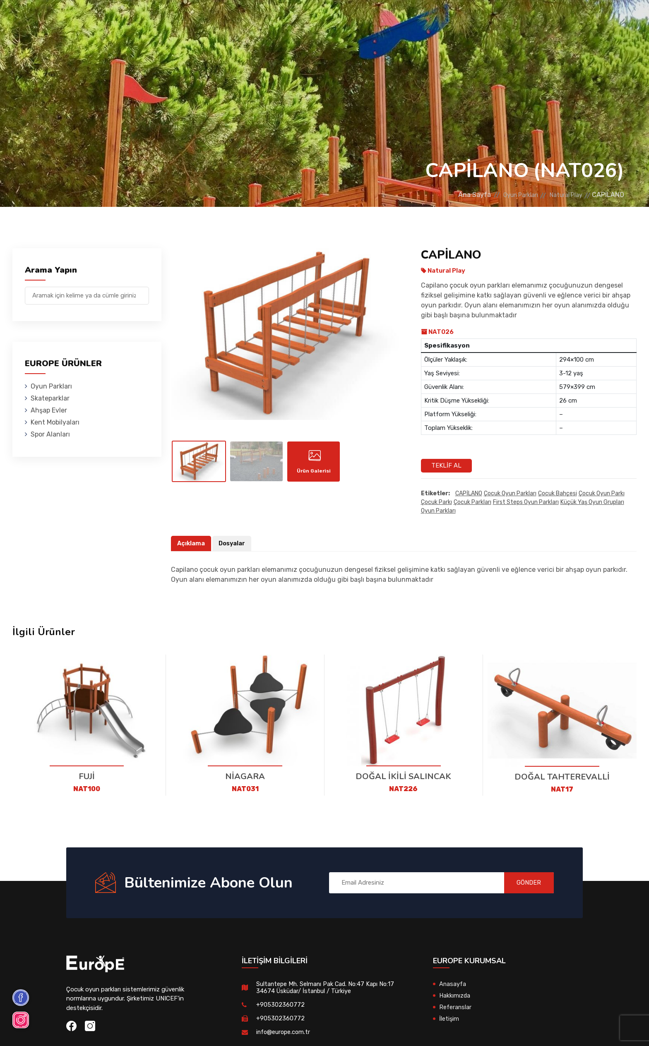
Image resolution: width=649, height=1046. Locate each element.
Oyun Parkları (133, 18)
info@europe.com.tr (284, 1032)
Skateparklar (196, 18)
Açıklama (191, 543)
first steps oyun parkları (526, 502)
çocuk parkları (472, 502)
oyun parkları (438, 511)
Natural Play (562, 195)
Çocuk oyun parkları (510, 493)
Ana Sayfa (456, 195)
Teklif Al (446, 465)
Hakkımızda (455, 995)
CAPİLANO (468, 493)
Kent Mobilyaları (320, 18)
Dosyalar (233, 543)
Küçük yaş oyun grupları (592, 502)
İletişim (498, 18)
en (603, 19)
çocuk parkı (436, 502)
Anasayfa (452, 984)
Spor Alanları (388, 18)
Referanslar (449, 18)
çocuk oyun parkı (602, 493)
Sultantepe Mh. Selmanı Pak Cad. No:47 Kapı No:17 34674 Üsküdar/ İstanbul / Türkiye (327, 987)
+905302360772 (280, 1004)
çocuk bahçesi (557, 493)
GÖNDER (524, 882)
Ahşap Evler (256, 18)
